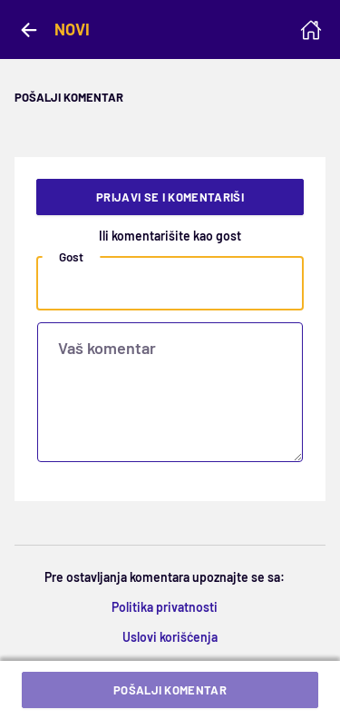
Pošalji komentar (170, 690)
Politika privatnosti (165, 607)
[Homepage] (311, 30)
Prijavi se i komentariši (170, 197)
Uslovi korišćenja (170, 637)
